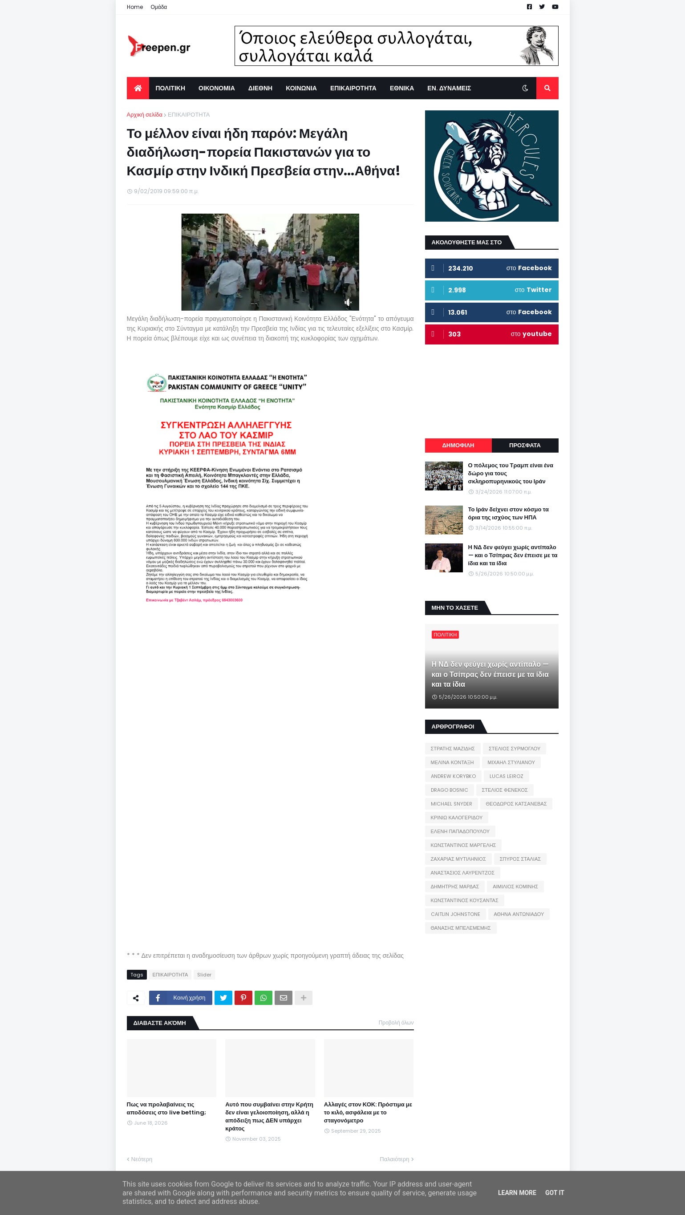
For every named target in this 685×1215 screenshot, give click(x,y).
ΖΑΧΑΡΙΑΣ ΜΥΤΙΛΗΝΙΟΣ (458, 859)
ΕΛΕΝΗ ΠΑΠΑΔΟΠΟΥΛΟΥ (460, 831)
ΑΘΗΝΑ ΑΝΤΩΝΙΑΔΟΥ (519, 914)
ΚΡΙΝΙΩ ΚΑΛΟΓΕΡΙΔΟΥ (457, 817)
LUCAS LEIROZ (506, 776)
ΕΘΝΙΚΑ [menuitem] (402, 88)
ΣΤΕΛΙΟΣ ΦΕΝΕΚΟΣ (505, 790)
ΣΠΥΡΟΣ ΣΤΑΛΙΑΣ (520, 859)
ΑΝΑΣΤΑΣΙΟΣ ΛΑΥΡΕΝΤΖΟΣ (463, 872)
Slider (204, 974)
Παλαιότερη (394, 1159)
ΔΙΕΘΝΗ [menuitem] (260, 88)
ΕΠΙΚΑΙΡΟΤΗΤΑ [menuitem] (353, 88)
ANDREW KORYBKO (453, 776)
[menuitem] (138, 88)
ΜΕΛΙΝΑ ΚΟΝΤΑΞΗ (452, 762)
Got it (554, 1192)
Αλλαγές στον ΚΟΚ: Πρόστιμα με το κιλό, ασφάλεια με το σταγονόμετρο (368, 1113)
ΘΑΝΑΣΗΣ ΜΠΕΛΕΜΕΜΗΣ (461, 928)
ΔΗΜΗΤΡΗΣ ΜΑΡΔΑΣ (455, 886)
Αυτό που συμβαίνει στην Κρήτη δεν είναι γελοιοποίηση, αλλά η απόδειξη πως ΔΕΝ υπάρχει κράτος (269, 1117)
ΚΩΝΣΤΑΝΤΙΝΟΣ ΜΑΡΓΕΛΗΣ (463, 845)
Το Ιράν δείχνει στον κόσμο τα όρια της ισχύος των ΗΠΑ (508, 514)
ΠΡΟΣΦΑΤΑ (525, 445)
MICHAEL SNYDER (451, 803)
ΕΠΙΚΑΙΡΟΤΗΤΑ (189, 114)
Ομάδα (159, 7)
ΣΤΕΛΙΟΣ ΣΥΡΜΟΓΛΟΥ (515, 748)
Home (135, 7)
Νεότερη (142, 1159)
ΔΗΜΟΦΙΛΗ (458, 445)
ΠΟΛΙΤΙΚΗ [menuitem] (171, 88)
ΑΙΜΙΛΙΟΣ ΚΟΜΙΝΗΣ (515, 886)
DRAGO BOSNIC (449, 790)
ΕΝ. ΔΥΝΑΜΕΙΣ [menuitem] (449, 88)
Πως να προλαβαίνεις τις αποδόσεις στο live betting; (166, 1109)
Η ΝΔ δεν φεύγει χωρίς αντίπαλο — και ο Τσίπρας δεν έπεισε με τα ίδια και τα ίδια (513, 555)
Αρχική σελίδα (144, 114)
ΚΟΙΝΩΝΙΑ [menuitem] (301, 88)
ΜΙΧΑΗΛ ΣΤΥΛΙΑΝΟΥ (511, 762)
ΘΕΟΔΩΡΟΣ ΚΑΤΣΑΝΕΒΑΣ (516, 803)
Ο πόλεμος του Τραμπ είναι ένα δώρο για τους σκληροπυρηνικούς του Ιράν (511, 474)
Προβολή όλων (396, 1022)
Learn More (517, 1192)
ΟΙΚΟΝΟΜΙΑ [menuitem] (217, 88)
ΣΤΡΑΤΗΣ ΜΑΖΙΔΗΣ (453, 748)
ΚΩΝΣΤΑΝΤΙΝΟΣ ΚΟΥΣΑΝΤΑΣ (465, 900)
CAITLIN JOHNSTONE (455, 914)
